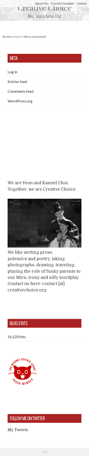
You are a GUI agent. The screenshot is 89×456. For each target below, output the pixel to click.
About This (42, 3)
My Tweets (18, 430)
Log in (12, 71)
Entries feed (17, 81)
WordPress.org (20, 101)
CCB (44, 452)
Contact (82, 3)
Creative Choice (44, 7)
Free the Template (62, 3)
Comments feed (20, 91)
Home (18, 36)
